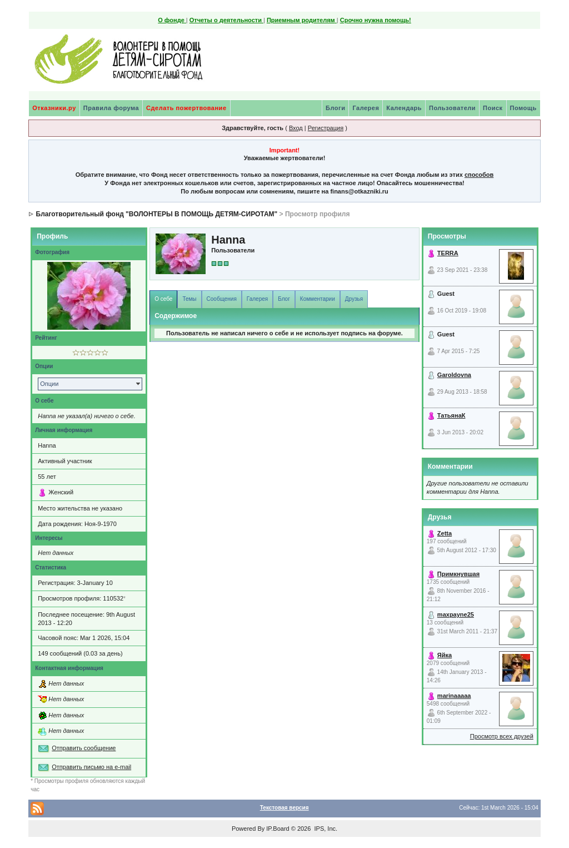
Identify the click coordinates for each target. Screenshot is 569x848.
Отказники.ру (54, 108)
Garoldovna (454, 374)
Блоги (335, 108)
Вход (296, 128)
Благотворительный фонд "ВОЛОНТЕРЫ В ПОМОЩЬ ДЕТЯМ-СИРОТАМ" (157, 214)
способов (479, 174)
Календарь (404, 108)
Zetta (444, 533)
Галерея (365, 108)
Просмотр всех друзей (501, 736)
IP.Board (277, 828)
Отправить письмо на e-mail (91, 766)
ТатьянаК (451, 415)
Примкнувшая (458, 574)
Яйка (444, 655)
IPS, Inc (325, 828)
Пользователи (452, 108)
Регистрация (325, 128)
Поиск (493, 108)
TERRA (447, 253)
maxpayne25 (455, 614)
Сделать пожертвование (186, 108)
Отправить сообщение (84, 748)
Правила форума (111, 108)
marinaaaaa (454, 695)
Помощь (523, 108)
